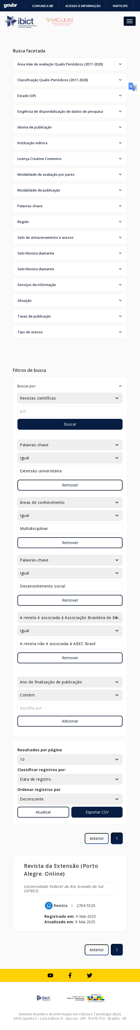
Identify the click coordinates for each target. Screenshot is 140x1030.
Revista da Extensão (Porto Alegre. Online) (61, 869)
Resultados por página (39, 749)
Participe (120, 6)
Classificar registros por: (41, 769)
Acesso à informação (83, 6)
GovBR (10, 5)
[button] (70, 64)
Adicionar (70, 721)
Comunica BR (42, 6)
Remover (70, 485)
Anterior (97, 838)
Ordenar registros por (38, 789)
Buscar (70, 424)
